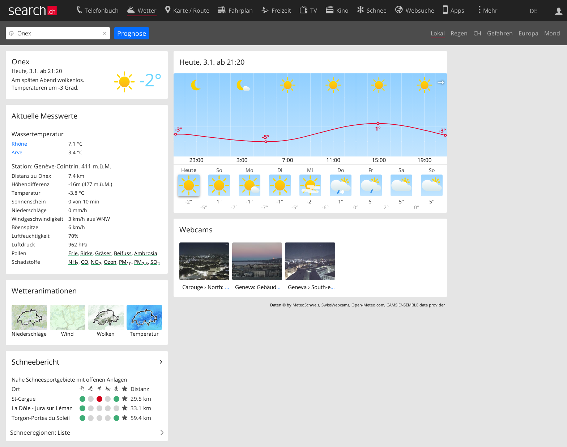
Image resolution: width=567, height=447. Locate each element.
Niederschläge (29, 333)
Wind (67, 333)
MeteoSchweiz (306, 305)
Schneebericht (35, 362)
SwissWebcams (335, 305)
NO (96, 261)
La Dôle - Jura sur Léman (42, 408)
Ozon (110, 261)
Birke (86, 253)
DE (533, 11)
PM (125, 261)
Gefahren (500, 33)
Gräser (103, 253)
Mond (552, 33)
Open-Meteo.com (367, 305)
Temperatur (144, 333)
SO (155, 261)
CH (477, 33)
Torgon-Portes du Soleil (41, 417)
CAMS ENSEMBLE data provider (416, 305)
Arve (17, 152)
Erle (73, 253)
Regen (459, 33)
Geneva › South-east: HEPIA (322, 287)
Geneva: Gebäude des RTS (267, 287)
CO (84, 261)
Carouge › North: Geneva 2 (215, 287)
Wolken (106, 333)
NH (73, 261)
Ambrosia (145, 253)
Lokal (438, 33)
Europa (528, 33)
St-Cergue (23, 398)
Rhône (19, 143)
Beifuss (123, 253)
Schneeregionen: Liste (40, 433)
